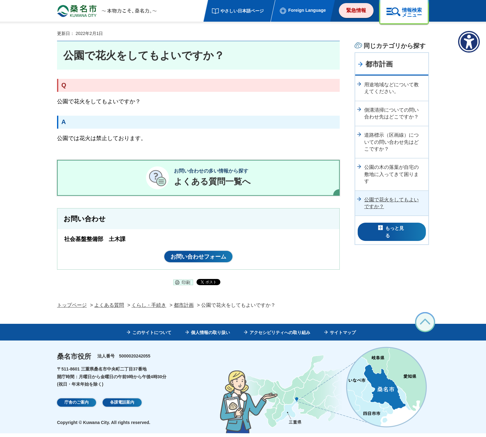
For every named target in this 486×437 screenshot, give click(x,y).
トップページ (72, 308)
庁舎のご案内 (77, 406)
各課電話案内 (122, 406)
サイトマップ (343, 336)
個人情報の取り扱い (210, 336)
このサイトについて (151, 336)
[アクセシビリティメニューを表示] (469, 42)
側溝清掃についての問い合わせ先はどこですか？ (391, 113)
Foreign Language (307, 10)
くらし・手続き (148, 308)
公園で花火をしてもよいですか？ (391, 203)
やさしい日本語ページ (242, 10)
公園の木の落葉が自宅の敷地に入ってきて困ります (391, 174)
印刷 (186, 286)
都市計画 (379, 64)
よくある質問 (109, 308)
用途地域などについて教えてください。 (391, 88)
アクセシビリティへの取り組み (280, 336)
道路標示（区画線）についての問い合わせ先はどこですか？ (391, 142)
